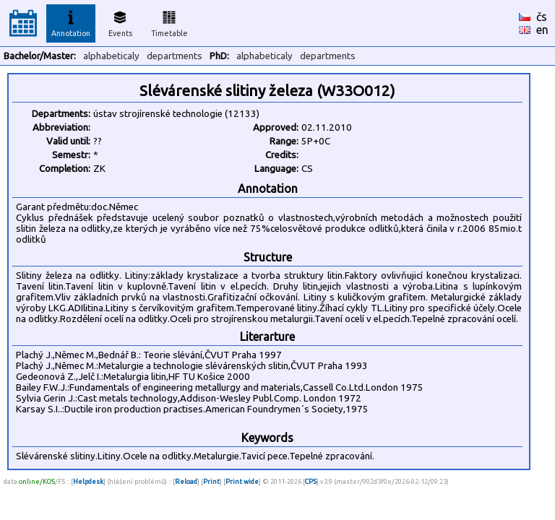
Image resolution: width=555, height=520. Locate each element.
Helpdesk (88, 481)
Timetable (169, 22)
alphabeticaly (111, 56)
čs (541, 16)
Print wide (242, 481)
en (542, 29)
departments (174, 56)
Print (211, 481)
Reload (186, 481)
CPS (311, 481)
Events (120, 22)
